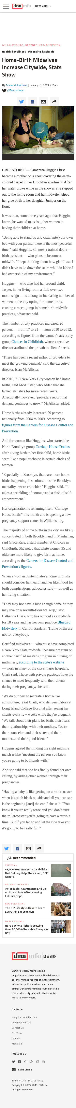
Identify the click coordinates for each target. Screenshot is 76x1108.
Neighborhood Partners (24, 1017)
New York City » (15, 904)
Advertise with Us (21, 1022)
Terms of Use (19, 1080)
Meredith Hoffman (16, 85)
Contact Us (18, 1028)
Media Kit (17, 1044)
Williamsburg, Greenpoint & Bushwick (31, 45)
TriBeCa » (11, 865)
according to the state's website (41, 662)
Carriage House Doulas (53, 447)
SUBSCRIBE (22, 1069)
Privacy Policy (35, 1080)
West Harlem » (14, 921)
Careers (16, 1038)
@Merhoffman (15, 90)
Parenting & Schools (41, 51)
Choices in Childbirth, (28, 342)
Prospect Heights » (17, 884)
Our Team (17, 1033)
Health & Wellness (14, 51)
